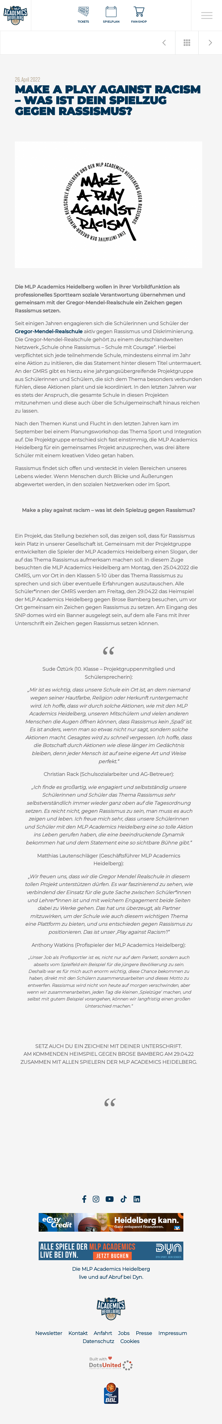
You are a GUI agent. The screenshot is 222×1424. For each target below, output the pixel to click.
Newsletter (48, 1333)
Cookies (129, 1341)
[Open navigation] (206, 15)
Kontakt (78, 1333)
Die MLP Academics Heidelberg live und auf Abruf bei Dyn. (111, 1273)
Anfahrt (103, 1333)
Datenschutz (98, 1341)
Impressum (172, 1333)
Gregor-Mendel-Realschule (49, 331)
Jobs (124, 1333)
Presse (144, 1333)
